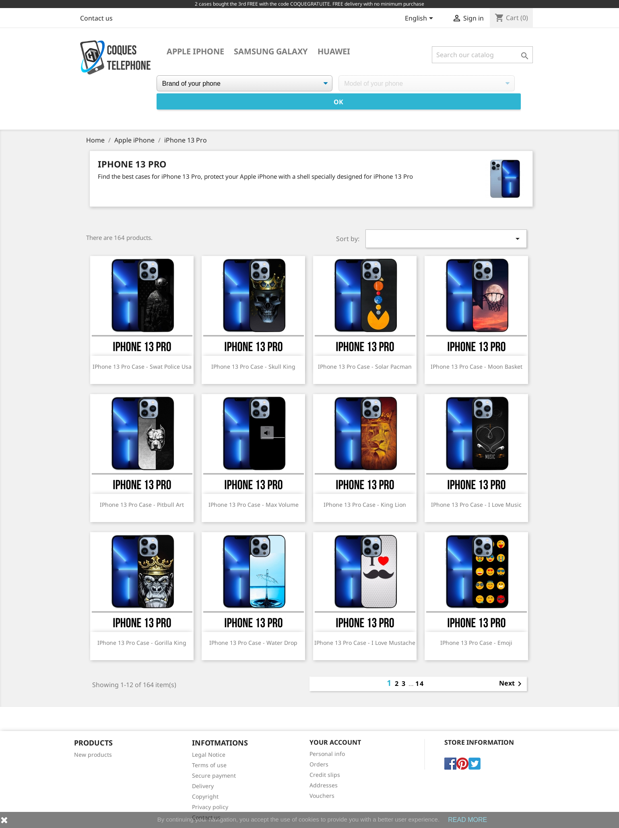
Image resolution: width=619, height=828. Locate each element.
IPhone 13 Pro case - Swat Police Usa (142, 366)
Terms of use (209, 765)
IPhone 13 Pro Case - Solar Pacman (365, 366)
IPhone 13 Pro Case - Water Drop (253, 642)
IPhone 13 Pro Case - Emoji (476, 642)
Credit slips (325, 774)
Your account (335, 742)
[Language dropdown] (420, 19)
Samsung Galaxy (271, 51)
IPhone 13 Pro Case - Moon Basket (476, 366)
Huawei (334, 51)
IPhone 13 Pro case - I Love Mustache (364, 642)
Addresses (324, 785)
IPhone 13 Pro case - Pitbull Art (142, 504)
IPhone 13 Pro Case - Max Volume (253, 504)
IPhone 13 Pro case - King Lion (365, 504)
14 (419, 683)
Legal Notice (208, 754)
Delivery (203, 786)
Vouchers (322, 795)
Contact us (96, 18)
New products (93, 754)
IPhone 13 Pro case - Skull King (253, 366)
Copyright (205, 796)
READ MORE (467, 819)
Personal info (327, 754)
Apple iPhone (195, 51)
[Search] (482, 54)
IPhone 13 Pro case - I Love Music (476, 504)
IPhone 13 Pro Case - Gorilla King (141, 642)
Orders (319, 764)
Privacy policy (210, 807)
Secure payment (214, 775)
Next (511, 684)
